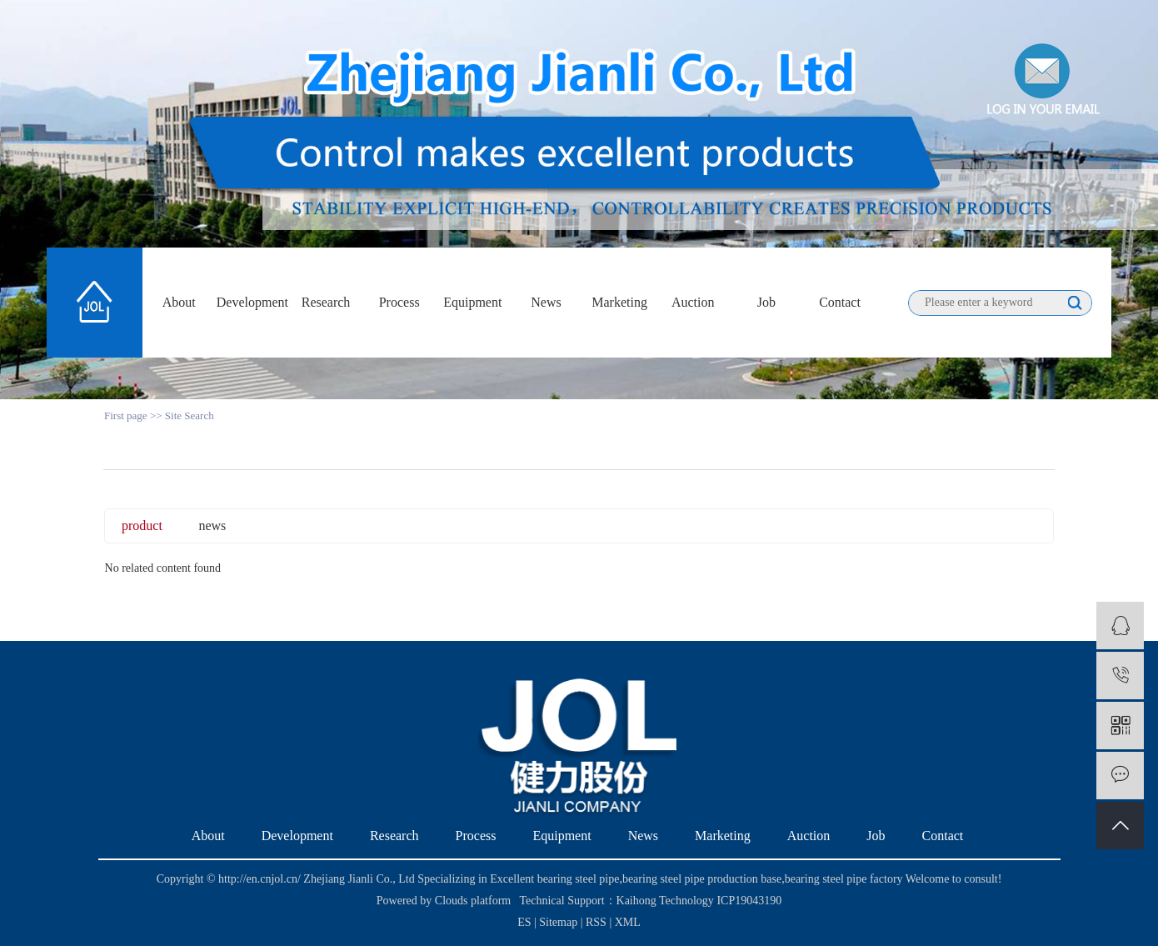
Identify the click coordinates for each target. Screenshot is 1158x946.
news (212, 525)
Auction (693, 302)
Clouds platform (473, 900)
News (546, 302)
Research (326, 302)
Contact (840, 302)
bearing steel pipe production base (701, 879)
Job (766, 302)
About (179, 302)
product (142, 525)
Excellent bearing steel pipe (554, 879)
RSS (596, 922)
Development (252, 302)
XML (628, 922)
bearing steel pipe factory (844, 879)
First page (125, 415)
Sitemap (559, 922)
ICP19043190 (748, 900)
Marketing (619, 302)
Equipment (472, 302)
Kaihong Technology (665, 900)
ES (524, 922)
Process (399, 302)
